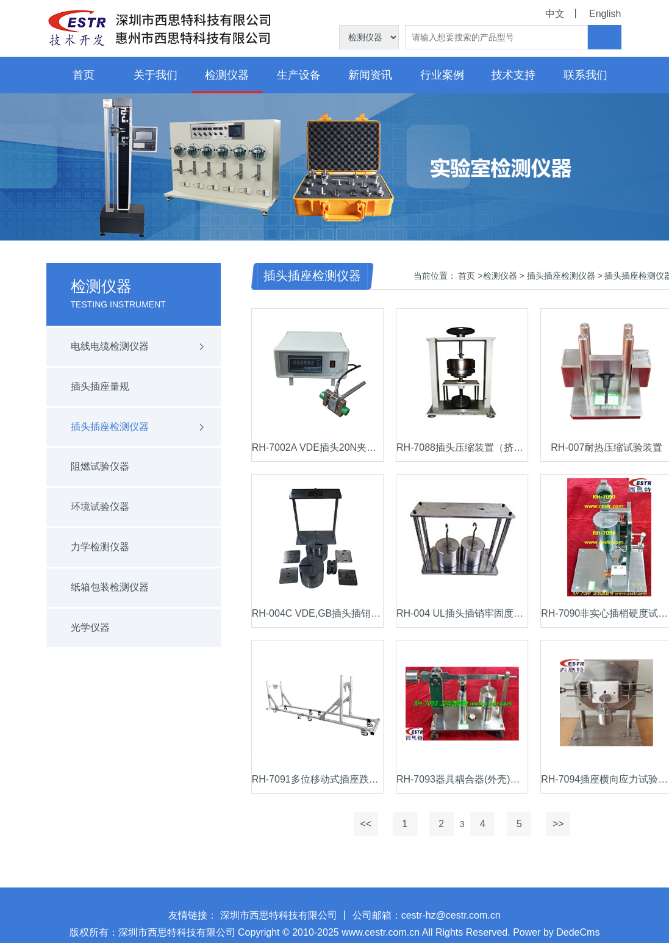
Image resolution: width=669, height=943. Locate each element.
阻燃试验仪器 (93, 466)
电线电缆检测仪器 (103, 346)
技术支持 (513, 75)
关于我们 (155, 75)
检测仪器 (227, 75)
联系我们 (585, 75)
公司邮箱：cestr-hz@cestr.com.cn (426, 922)
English (605, 14)
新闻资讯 (370, 75)
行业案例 (442, 75)
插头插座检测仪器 (103, 426)
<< (381, 824)
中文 (555, 14)
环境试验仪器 (93, 506)
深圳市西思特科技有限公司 (278, 922)
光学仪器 (83, 627)
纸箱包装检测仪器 (103, 587)
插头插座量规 (93, 386)
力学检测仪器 (93, 547)
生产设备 (299, 75)
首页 (84, 75)
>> (573, 824)
